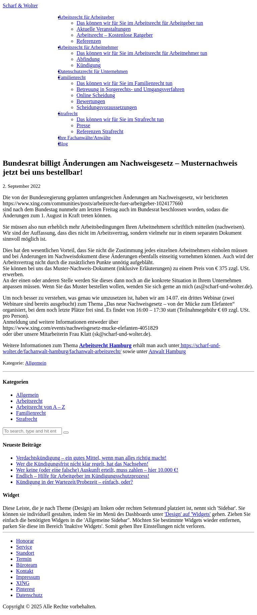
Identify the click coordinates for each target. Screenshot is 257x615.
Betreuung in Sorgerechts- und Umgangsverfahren (130, 89)
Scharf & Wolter (20, 5)
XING (22, 583)
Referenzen (89, 41)
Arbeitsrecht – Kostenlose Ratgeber (115, 35)
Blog (63, 143)
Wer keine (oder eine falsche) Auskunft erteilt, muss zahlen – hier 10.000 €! (97, 470)
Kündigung (89, 65)
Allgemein (35, 363)
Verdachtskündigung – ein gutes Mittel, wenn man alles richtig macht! (91, 458)
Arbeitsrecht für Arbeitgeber (86, 17)
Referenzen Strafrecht (100, 131)
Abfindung (88, 59)
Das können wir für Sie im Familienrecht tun (125, 83)
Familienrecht (72, 77)
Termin (23, 559)
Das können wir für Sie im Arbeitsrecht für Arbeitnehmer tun (142, 53)
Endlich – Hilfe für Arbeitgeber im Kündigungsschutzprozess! (82, 476)
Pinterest (25, 589)
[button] (66, 433)
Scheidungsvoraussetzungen (107, 107)
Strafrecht (68, 113)
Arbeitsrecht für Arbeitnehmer (88, 47)
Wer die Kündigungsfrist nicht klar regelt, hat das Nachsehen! (82, 464)
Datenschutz (29, 595)
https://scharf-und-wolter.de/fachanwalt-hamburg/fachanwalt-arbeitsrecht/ (111, 348)
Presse (83, 125)
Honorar (25, 541)
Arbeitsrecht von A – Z (40, 407)
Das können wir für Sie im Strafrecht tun (120, 119)
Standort (25, 553)
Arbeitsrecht (29, 401)
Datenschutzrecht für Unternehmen (93, 71)
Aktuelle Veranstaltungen (104, 29)
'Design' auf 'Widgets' (187, 514)
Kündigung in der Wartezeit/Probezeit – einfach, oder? (74, 482)
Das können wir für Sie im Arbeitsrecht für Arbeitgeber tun (140, 23)
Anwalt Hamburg (167, 351)
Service (24, 547)
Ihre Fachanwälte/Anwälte (84, 137)
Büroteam (26, 565)
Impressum (28, 577)
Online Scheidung (96, 95)
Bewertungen (91, 101)
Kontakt (24, 571)
